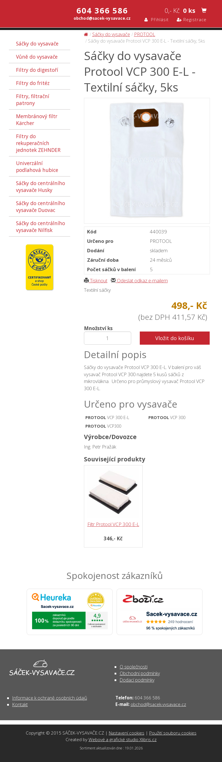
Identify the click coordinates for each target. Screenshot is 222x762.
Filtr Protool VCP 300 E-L (113, 524)
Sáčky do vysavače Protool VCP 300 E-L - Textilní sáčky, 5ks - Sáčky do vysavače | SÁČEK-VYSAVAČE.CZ (30, 13)
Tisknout (95, 280)
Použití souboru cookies (173, 733)
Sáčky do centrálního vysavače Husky (40, 186)
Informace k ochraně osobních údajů (49, 698)
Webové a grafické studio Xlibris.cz (123, 739)
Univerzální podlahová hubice (37, 166)
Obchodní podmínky (140, 673)
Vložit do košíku (174, 338)
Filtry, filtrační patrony (32, 99)
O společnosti (134, 667)
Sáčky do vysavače (37, 43)
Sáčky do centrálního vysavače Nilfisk (40, 226)
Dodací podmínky (137, 680)
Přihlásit (156, 19)
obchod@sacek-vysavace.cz (158, 704)
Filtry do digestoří (37, 69)
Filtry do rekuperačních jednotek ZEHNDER (38, 143)
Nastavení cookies (126, 733)
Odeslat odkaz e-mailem (139, 280)
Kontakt (20, 704)
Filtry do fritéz (33, 83)
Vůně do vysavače (37, 56)
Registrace (192, 19)
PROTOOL (144, 34)
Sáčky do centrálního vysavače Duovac (40, 206)
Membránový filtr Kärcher (36, 119)
